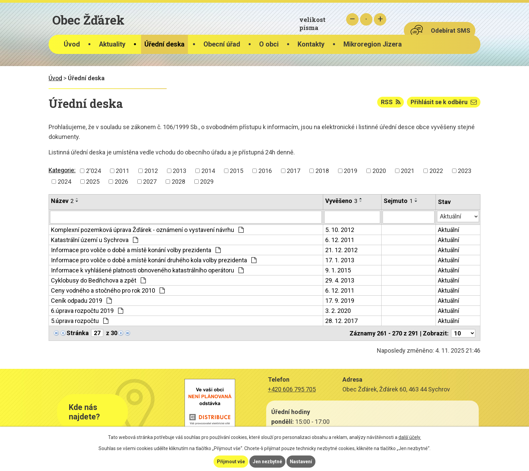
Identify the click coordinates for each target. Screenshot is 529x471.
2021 (407, 170)
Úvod (72, 44)
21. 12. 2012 (341, 250)
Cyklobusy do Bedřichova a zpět (98, 280)
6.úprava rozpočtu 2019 (87, 310)
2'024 (93, 170)
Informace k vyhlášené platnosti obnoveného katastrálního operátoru (147, 270)
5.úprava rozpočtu (79, 320)
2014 (208, 170)
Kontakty (311, 44)
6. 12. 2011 (339, 239)
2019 (350, 170)
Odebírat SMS (450, 30)
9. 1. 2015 (338, 270)
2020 (379, 170)
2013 (179, 170)
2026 (121, 181)
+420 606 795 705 (292, 389)
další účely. (409, 437)
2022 (436, 170)
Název (62, 200)
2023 (464, 170)
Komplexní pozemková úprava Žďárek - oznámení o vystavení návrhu (147, 229)
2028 (178, 181)
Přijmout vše (231, 461)
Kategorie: (62, 170)
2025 (93, 181)
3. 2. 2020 (338, 310)
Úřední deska (164, 44)
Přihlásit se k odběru (444, 102)
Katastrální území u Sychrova (94, 239)
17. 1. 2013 (339, 260)
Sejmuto (398, 200)
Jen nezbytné (267, 461)
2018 (322, 170)
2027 (150, 181)
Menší (352, 19)
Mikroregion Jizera (372, 44)
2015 (236, 170)
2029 (207, 181)
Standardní (366, 19)
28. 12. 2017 (341, 320)
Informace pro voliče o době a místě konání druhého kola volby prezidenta (153, 260)
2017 (293, 170)
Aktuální (448, 229)
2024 (64, 181)
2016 (265, 170)
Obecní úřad (221, 44)
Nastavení (301, 461)
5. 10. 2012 (339, 229)
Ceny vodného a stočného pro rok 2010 (108, 290)
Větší (380, 19)
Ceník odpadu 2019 (81, 300)
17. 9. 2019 (339, 300)
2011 (122, 170)
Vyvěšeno (341, 200)
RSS (390, 102)
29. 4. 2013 (339, 280)
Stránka (77, 332)
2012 (151, 170)
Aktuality (112, 44)
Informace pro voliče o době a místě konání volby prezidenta (136, 250)
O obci (269, 44)
